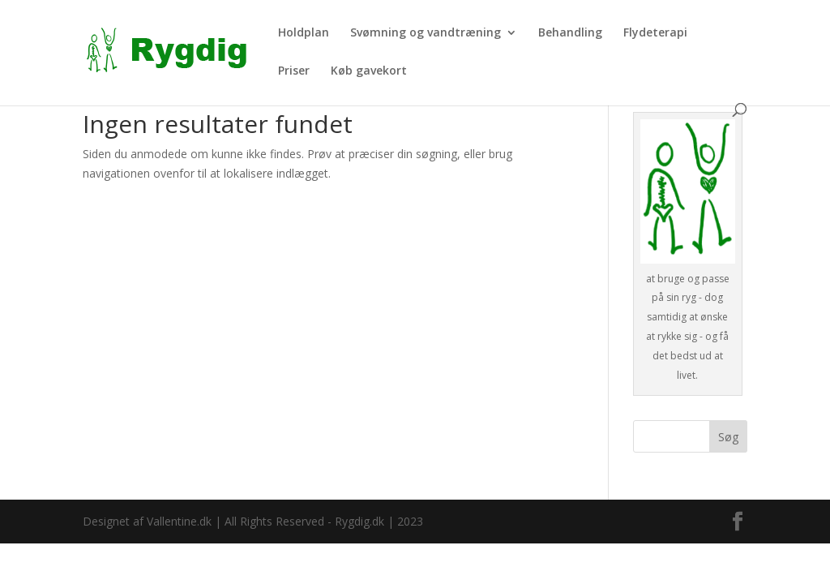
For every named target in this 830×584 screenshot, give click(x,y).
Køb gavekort (369, 71)
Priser (294, 71)
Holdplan (303, 33)
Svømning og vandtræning (425, 33)
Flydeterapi (655, 33)
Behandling (570, 33)
